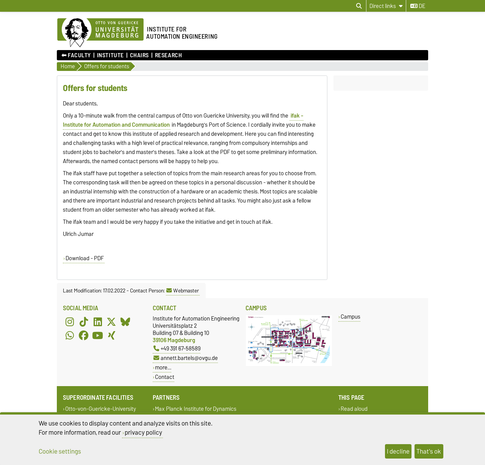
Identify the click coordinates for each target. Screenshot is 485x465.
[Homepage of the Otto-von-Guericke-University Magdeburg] (100, 33)
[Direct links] (386, 6)
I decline (398, 451)
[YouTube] (98, 335)
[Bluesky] (125, 321)
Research (168, 55)
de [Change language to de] (417, 6)
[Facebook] (84, 335)
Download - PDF (85, 258)
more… (163, 367)
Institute (110, 55)
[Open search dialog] (359, 6)
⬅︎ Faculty (76, 55)
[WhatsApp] (70, 335)
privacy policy (143, 432)
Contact (164, 377)
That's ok (428, 451)
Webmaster (182, 290)
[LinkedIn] (98, 321)
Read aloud (354, 408)
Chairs (139, 55)
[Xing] (111, 335)
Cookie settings (60, 451)
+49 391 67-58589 (176, 348)
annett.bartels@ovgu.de (185, 358)
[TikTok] (84, 321)
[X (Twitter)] (111, 321)
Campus (350, 316)
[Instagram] (70, 321)
